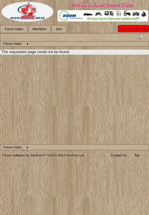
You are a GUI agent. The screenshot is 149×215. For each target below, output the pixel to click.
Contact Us (119, 155)
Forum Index (14, 29)
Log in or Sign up (133, 28)
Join (59, 29)
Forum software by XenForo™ (43, 155)
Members (39, 29)
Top (136, 155)
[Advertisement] (74, 99)
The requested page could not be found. (35, 52)
